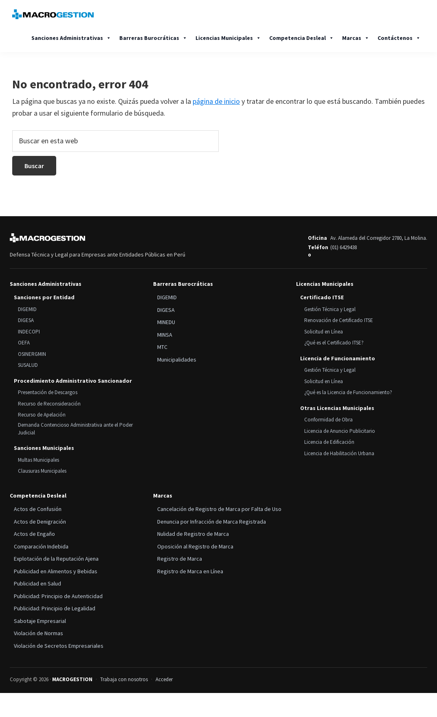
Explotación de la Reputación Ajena (56, 558)
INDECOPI (29, 331)
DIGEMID (27, 309)
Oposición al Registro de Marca (195, 546)
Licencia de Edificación (329, 442)
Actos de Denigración (40, 521)
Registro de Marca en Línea (190, 571)
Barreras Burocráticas (153, 38)
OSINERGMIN (32, 354)
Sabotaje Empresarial (40, 621)
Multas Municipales (38, 459)
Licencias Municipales (228, 38)
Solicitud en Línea (323, 331)
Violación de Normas (38, 633)
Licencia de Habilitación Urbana (339, 453)
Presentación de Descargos (47, 392)
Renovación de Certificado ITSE (338, 320)
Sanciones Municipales (44, 448)
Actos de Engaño (34, 533)
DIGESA (26, 320)
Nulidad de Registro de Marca (193, 533)
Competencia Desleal (301, 38)
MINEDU (166, 322)
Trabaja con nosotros (124, 679)
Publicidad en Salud (37, 583)
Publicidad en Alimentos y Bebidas (55, 571)
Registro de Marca (179, 558)
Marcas (355, 38)
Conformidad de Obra (328, 419)
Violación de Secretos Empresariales (58, 645)
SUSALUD (28, 365)
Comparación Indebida (41, 546)
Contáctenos (399, 38)
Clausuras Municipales (42, 470)
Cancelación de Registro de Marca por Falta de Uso (219, 509)
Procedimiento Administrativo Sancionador (73, 380)
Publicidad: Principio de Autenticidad (58, 596)
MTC (162, 347)
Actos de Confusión (37, 509)
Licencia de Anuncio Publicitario (339, 431)
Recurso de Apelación (42, 414)
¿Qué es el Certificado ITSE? (334, 342)
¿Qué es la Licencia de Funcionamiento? (348, 392)
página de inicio (216, 101)
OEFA (24, 342)
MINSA (164, 334)
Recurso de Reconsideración (49, 403)
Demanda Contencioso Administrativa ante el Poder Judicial (75, 428)
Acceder (164, 679)
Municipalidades (176, 359)
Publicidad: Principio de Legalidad (54, 608)
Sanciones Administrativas (71, 38)
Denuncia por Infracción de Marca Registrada (211, 521)
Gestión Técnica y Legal (330, 309)
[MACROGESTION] (47, 237)
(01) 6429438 (343, 247)
